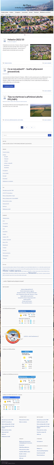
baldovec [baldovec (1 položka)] (11, 267)
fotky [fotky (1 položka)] (41, 267)
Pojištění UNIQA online (24, 451)
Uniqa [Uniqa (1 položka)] (10, 275)
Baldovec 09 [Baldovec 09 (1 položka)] (16, 267)
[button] (3, 25)
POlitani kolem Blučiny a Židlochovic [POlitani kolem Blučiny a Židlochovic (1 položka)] (12, 273)
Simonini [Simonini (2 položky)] (32, 273)
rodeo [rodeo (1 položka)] (27, 273)
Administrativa (6, 218)
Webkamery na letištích (45, 12)
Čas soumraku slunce (27, 302)
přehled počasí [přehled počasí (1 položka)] (23, 273)
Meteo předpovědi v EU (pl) (9, 195)
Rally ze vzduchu (23, 422)
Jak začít (6, 156)
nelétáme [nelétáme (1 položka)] (34, 271)
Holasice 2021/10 (6, 29)
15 (31, 127)
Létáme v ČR (13, 101)
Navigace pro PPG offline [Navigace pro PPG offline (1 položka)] (28, 271)
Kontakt (31, 12)
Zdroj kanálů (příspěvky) (42, 450)
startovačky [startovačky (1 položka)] (7, 275)
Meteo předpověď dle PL (27, 289)
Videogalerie (5, 255)
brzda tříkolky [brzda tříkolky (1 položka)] (29, 267)
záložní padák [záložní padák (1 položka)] (24, 275)
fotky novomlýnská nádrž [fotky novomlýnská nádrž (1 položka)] (46, 267)
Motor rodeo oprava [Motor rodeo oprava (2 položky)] (12, 270)
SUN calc (5, 206)
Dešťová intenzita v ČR (42, 422)
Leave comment (47, 63)
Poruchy (4, 250)
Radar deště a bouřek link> (27, 296)
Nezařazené (18, 101)
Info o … (2, 14)
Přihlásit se (39, 448)
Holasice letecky (8, 63)
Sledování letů (6, 203)
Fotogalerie (17, 12)
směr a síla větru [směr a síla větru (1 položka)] (39, 273)
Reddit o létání (22, 453)
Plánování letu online (7, 201)
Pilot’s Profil (8, 14)
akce (8, 73)
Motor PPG (5, 242)
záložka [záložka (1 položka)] (20, 275)
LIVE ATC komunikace (7, 193)
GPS (4, 229)
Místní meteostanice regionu (27, 291)
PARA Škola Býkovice (24, 447)
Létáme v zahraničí (8, 163)
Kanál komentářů (41, 453)
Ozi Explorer (40, 441)
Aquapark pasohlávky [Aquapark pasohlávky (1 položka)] (6, 267)
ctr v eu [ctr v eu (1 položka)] (38, 267)
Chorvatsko (5, 223)
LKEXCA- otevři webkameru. (31, 336)
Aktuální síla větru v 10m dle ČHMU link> (27, 292)
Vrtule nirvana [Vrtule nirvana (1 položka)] (14, 275)
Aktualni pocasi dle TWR (8, 190)
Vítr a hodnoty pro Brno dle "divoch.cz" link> (27, 294)
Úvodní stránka (4, 12)
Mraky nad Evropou (27, 301)
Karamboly (6, 167)
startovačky (20, 120)
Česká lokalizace (41, 455)
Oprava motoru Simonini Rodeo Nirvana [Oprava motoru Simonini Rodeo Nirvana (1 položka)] (42, 271)
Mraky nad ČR (27, 299)
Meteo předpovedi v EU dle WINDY (10, 198)
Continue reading (9, 86)
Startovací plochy (24, 101)
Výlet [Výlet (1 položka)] (18, 275)
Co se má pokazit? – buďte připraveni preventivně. (25, 70)
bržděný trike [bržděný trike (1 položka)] (34, 267)
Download (36, 12)
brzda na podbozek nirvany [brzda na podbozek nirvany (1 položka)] (22, 267)
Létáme (12, 12)
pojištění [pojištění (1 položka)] (4, 273)
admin (10, 41)
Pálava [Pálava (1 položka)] (19, 273)
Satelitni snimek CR (41, 432)
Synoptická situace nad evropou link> (27, 297)
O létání (6, 161)
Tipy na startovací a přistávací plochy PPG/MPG (25, 98)
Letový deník (24, 12)
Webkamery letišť (6, 209)
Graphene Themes (11, 463)
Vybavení (6, 158)
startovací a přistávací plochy (10, 120)
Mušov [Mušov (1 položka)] (22, 271)
